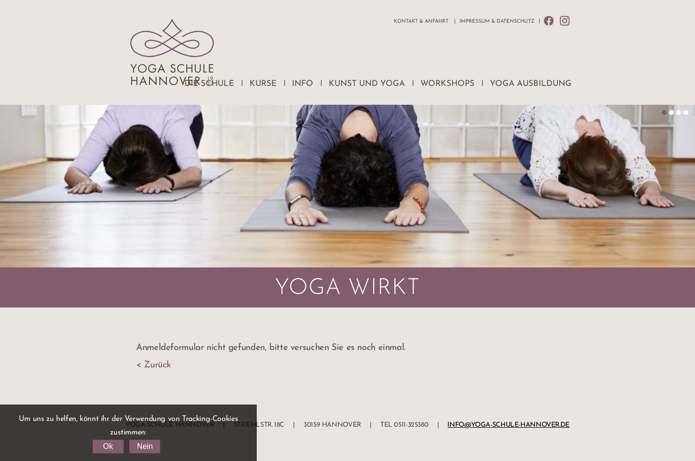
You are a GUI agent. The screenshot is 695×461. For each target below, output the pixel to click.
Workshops (447, 84)
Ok (107, 446)
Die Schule (209, 84)
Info (302, 84)
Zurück (157, 365)
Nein (145, 446)
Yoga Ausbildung (530, 84)
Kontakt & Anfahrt (421, 21)
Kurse (263, 84)
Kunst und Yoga (367, 84)
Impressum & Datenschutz (496, 21)
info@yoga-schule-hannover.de (508, 425)
